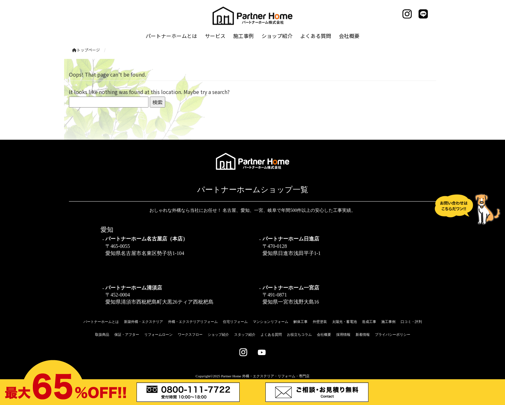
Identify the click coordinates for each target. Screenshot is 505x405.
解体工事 (300, 322)
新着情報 (363, 334)
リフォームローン (158, 334)
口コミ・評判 (411, 322)
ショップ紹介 (218, 334)
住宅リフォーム (235, 322)
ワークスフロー (190, 334)
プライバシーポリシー (392, 334)
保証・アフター (126, 334)
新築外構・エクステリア (143, 322)
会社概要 (324, 334)
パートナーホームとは (101, 322)
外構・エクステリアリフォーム (193, 322)
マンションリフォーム (270, 322)
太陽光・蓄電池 (344, 322)
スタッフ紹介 (244, 334)
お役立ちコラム (299, 334)
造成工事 (369, 322)
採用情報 (343, 334)
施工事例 (388, 322)
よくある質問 (271, 334)
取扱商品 (102, 334)
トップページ (86, 49)
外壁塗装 (320, 322)
